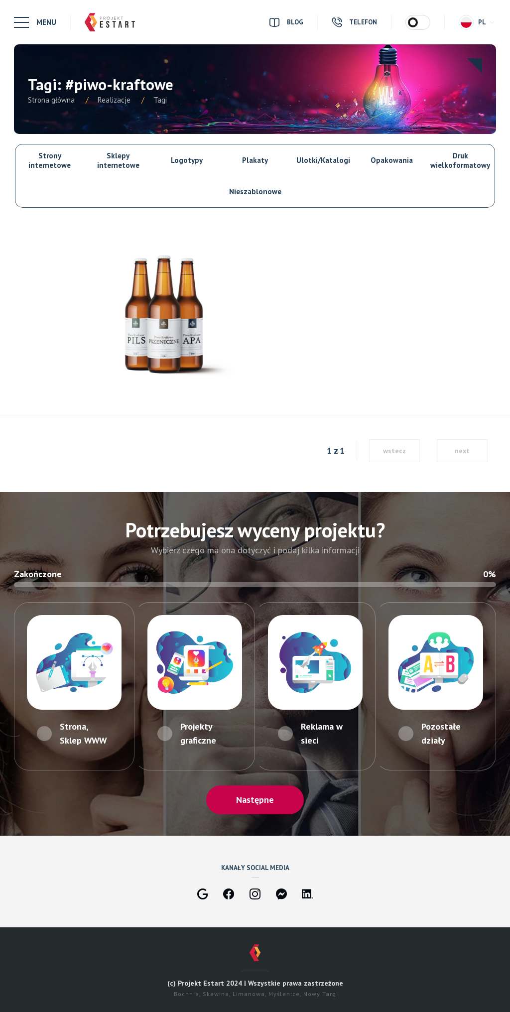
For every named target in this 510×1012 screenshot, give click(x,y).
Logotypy (187, 160)
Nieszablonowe (255, 191)
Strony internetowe (49, 160)
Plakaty (255, 160)
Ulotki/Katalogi (323, 160)
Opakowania (392, 160)
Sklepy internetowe (118, 160)
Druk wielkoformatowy (460, 160)
